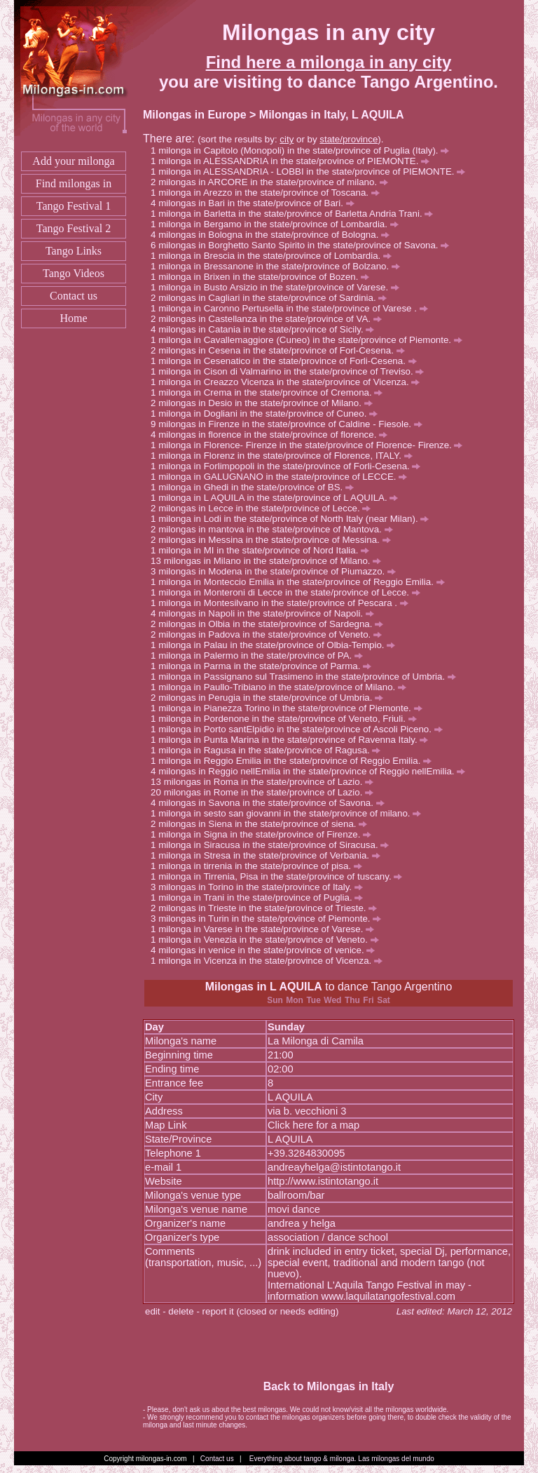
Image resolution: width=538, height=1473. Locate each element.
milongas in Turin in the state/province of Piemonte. (269, 918)
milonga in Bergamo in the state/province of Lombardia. (278, 224)
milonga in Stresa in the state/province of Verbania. (269, 855)
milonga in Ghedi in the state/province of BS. (256, 487)
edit (152, 1311)
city (287, 139)
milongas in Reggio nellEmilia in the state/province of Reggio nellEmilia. (311, 771)
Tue (313, 1000)
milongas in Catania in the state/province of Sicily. (266, 329)
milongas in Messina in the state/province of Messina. (274, 539)
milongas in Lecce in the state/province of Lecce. (264, 508)
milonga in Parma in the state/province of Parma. (264, 666)
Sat (383, 1000)
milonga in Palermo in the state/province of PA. (260, 655)
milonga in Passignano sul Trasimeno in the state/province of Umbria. (307, 676)
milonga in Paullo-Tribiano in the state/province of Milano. (282, 687)
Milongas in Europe (195, 115)
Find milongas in (73, 183)
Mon (294, 1000)
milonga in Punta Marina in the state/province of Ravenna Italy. (293, 739)
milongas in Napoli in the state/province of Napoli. (266, 613)
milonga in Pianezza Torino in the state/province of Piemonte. (290, 708)
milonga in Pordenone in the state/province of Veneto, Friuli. (287, 718)
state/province (348, 139)
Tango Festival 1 (73, 206)
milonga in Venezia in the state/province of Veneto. (268, 939)
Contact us (73, 296)
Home (73, 318)
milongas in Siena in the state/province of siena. (262, 824)
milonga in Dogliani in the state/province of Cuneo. (268, 413)
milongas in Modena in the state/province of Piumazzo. (277, 571)
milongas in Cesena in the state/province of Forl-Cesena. (281, 350)
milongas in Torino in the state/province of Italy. (260, 887)
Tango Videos (73, 273)
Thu (352, 1000)
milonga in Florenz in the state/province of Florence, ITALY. (285, 455)
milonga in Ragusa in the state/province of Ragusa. (269, 750)
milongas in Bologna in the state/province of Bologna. (273, 234)
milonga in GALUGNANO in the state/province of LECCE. (282, 476)
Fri (368, 1000)
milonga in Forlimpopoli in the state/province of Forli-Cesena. (289, 466)
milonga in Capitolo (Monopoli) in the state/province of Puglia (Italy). (303, 150)
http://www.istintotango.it (323, 1181)
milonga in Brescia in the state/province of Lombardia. (275, 255)
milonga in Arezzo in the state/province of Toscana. (269, 192)
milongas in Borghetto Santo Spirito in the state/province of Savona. (303, 245)
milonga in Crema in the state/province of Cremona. (270, 392)
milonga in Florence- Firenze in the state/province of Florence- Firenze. (310, 445)
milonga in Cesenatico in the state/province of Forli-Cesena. (287, 361)
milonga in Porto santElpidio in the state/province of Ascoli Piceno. (300, 729)
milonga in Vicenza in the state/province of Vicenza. (270, 960)
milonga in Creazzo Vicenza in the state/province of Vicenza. (289, 382)
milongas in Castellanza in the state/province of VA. (269, 319)
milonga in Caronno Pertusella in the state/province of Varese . (292, 308)
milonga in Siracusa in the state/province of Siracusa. (273, 845)
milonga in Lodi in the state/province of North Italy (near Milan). (293, 518)
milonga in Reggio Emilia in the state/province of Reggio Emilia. (295, 760)
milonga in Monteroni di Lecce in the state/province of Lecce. (289, 592)
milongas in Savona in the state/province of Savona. (271, 803)
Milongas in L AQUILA (263, 987)
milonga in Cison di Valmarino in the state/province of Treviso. (291, 371)
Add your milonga (73, 161)
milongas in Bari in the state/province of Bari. (256, 203)
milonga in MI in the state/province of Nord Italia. (263, 550)
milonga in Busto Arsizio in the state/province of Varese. (278, 287)
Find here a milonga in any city (329, 62)
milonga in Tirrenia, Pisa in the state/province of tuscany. (280, 876)
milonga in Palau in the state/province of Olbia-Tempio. (276, 645)
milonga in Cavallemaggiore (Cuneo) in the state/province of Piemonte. (310, 340)
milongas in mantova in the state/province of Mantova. (275, 529)
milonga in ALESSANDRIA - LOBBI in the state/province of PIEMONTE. (311, 171)
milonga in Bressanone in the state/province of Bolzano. (279, 266)
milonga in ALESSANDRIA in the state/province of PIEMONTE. (293, 161)
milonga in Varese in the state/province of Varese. (266, 929)
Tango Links (74, 251)
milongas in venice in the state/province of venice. (266, 950)
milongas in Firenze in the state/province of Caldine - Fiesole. (290, 424)
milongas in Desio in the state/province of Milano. (265, 403)
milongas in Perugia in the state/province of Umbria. (270, 697)
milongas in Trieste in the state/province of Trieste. (267, 908)
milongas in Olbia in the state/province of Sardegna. (270, 624)
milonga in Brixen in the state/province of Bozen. (263, 276)
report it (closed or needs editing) (270, 1311)
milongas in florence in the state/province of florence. (272, 434)
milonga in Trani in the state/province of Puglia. (260, 897)
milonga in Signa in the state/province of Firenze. (264, 834)
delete (180, 1311)
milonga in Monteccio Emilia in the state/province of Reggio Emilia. (301, 582)
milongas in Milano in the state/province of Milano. (273, 561)
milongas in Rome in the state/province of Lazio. (268, 792)
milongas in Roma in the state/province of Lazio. (268, 781)
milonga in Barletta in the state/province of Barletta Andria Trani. (295, 213)
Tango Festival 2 (73, 228)
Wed (332, 1000)
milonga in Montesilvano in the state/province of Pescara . (283, 603)
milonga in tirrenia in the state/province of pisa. (260, 866)
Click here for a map (313, 1125)
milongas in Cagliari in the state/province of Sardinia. (272, 297)
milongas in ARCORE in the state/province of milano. (273, 182)
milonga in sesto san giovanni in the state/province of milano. (289, 813)
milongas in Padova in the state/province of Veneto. (270, 634)
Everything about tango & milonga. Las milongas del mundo (341, 1458)
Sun (275, 1000)
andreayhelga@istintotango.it (334, 1167)
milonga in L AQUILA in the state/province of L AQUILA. (278, 497)
